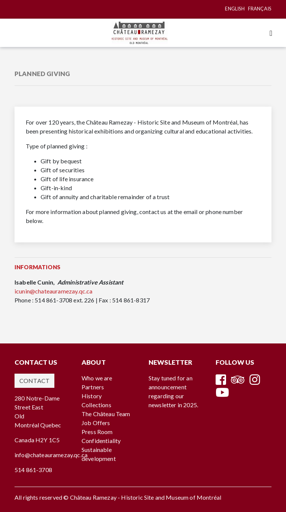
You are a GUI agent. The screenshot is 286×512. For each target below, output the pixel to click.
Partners (93, 386)
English (235, 9)
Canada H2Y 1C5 (37, 439)
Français (259, 9)
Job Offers (96, 422)
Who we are (97, 377)
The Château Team (106, 413)
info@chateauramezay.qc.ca (51, 454)
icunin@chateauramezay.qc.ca (53, 291)
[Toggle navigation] (271, 33)
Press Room (97, 431)
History (92, 395)
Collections (96, 404)
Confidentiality (101, 440)
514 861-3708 (33, 469)
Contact (34, 380)
